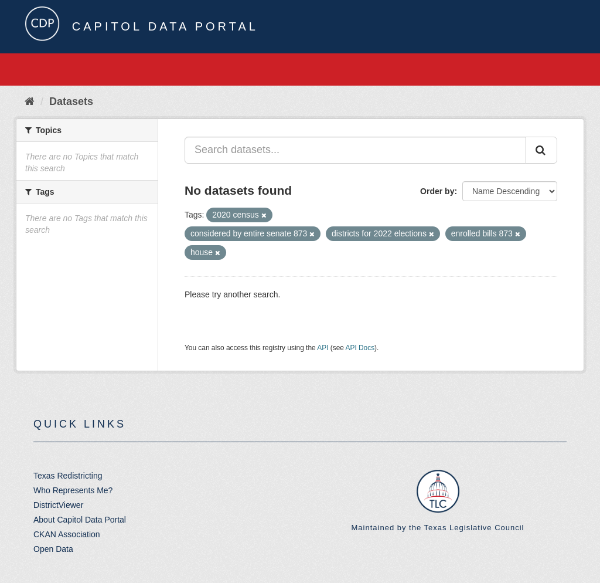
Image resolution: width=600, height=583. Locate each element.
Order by (437, 191)
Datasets (71, 101)
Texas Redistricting (68, 475)
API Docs (360, 348)
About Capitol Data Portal (79, 519)
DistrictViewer (58, 505)
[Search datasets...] (355, 150)
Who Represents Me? (72, 490)
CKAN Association (66, 534)
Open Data (53, 549)
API (322, 348)
